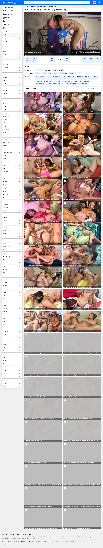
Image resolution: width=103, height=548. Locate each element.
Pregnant (12, 285)
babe (79, 73)
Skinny (12, 318)
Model (12, 237)
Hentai (12, 191)
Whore (12, 380)
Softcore (12, 325)
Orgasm (12, 263)
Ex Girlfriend (12, 162)
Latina (12, 211)
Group (12, 185)
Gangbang (12, 181)
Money (12, 243)
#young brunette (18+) (59, 76)
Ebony (12, 155)
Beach (12, 71)
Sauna (12, 305)
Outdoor (12, 269)
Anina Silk (47, 70)
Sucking (12, 338)
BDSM (12, 61)
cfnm (44, 73)
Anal (12, 48)
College (12, 126)
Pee (12, 276)
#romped (86, 81)
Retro (12, 299)
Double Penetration (12, 152)
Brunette (12, 90)
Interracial (12, 204)
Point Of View (12, 279)
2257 (30, 534)
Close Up (12, 119)
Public (12, 289)
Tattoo (12, 344)
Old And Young (12, 256)
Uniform (12, 367)
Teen (12, 347)
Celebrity (12, 113)
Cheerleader (12, 116)
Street (12, 334)
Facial (12, 165)
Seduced (12, 308)
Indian (12, 201)
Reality (12, 295)
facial (55, 73)
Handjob (12, 188)
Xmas (12, 383)
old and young (64, 73)
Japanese (12, 207)
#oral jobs (39, 81)
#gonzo (58, 81)
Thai (12, 351)
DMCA (18, 534)
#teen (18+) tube (64, 79)
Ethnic (12, 158)
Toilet (12, 357)
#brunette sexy (82, 83)
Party (12, 272)
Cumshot (12, 139)
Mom (12, 240)
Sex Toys (12, 311)
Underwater (12, 364)
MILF (12, 224)
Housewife (12, 198)
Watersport (12, 377)
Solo (12, 328)
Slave (12, 321)
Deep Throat (12, 142)
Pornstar (12, 282)
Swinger (12, 341)
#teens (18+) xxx (48, 81)
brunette (73, 73)
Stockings (12, 331)
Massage (12, 227)
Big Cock (12, 77)
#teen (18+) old (40, 76)
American (12, 45)
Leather (12, 214)
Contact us (4, 534)
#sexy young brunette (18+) (55, 83)
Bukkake (12, 93)
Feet (12, 168)
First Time (12, 171)
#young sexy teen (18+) (91, 76)
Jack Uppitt (39, 70)
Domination (12, 149)
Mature (12, 233)
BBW (12, 58)
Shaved (12, 315)
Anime (12, 51)
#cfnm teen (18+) (52, 79)
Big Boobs (12, 74)
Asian (12, 54)
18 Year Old (12, 38)
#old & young (92, 79)
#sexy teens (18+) (40, 79)
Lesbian (12, 217)
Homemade (12, 194)
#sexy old (74, 79)
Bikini (12, 80)
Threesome (12, 354)
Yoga (12, 386)
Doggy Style (12, 145)
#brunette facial (40, 83)
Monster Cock (12, 246)
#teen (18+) (78, 81)
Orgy (12, 266)
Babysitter (12, 64)
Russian (12, 302)
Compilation (12, 129)
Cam (12, 97)
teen (49, 73)
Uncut (12, 360)
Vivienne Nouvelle (58, 70)
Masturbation (12, 230)
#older (48, 76)
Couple (12, 132)
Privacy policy (25, 534)
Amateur (12, 41)
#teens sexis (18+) (67, 81)
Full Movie (12, 178)
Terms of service (12, 534)
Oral (12, 259)
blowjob (38, 73)
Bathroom (12, 67)
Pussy (12, 292)
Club (12, 123)
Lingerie (12, 220)
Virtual (12, 373)
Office (12, 253)
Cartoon (12, 103)
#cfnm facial (82, 79)
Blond (12, 84)
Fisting (12, 175)
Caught (12, 110)
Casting (12, 106)
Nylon (12, 250)
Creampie (12, 136)
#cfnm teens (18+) (71, 83)
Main (25, 6)
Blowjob (12, 87)
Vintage (12, 370)
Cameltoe (12, 100)
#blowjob (80, 76)
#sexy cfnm (71, 76)
